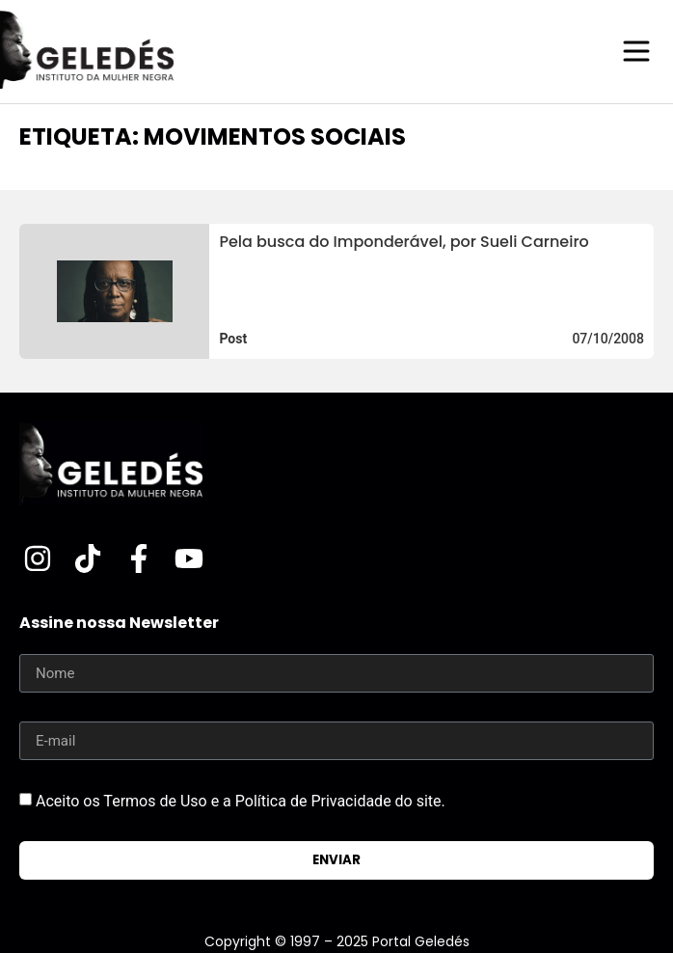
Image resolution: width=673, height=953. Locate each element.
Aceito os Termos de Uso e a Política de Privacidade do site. (240, 801)
